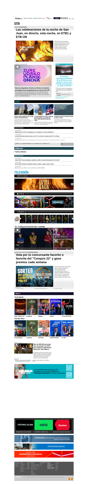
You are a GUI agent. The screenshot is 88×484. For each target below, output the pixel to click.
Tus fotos (64, 143)
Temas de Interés (50, 467)
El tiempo (49, 463)
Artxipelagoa (22, 471)
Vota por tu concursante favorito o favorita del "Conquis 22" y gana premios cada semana (40, 258)
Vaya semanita (17, 466)
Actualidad (28, 463)
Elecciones (49, 465)
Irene (22, 222)
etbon (21, 194)
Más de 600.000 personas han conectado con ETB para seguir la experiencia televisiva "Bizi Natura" (42, 346)
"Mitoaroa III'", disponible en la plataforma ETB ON (62, 98)
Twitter (56, 464)
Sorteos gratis (50, 464)
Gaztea (21, 466)
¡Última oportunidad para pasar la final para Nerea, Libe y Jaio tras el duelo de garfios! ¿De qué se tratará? (33, 249)
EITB (17, 24)
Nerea (59, 222)
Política (28, 465)
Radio (39, 18)
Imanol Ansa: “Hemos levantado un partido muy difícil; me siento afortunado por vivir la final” (37, 160)
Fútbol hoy (32, 463)
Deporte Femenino (34, 469)
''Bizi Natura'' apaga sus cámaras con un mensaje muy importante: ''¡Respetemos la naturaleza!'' (23, 361)
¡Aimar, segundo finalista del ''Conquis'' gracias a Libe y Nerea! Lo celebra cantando (63, 237)
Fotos (41, 464)
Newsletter (57, 462)
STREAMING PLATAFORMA (23, 432)
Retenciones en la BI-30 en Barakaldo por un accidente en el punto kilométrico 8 (34, 132)
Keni (47, 222)
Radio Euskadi (22, 464)
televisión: (17, 462)
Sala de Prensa (50, 468)
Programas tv (17, 464)
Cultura (28, 466)
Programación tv (17, 463)
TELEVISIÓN (21, 172)
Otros (43, 18)
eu (71, 18)
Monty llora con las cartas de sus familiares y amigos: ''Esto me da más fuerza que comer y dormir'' (63, 248)
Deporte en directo (34, 474)
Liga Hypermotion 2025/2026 (35, 466)
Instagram (56, 465)
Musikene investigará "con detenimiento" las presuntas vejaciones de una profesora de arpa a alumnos (40, 140)
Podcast (21, 470)
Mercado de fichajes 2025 (35, 468)
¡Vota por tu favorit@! (20, 288)
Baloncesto (32, 472)
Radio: (21, 462)
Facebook (56, 463)
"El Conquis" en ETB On (58, 288)
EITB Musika (22, 467)
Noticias (25, 18)
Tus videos (64, 144)
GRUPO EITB (64, 18)
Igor (65, 222)
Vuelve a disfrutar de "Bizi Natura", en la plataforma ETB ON (41, 361)
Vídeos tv (16, 465)
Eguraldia (28, 468)
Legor (40, 222)
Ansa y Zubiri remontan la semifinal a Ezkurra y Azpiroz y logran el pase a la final (34, 164)
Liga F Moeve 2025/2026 (34, 465)
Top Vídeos (42, 463)
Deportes (30, 18)
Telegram (56, 466)
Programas (22, 469)
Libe (53, 222)
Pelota (32, 470)
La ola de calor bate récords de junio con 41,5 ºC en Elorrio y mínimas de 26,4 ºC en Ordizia (37, 136)
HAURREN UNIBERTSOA (41, 432)
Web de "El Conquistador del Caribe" (41, 288)
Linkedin (56, 467)
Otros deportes (33, 473)
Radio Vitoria (22, 465)
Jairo (71, 222)
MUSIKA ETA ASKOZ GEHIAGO (61, 432)
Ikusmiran (28, 467)
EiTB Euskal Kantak (23, 468)
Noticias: (28, 462)
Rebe (35, 222)
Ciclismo (32, 471)
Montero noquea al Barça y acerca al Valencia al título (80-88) (29, 168)
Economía (28, 464)
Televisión (35, 18)
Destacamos (22, 176)
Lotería (48, 466)
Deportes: (33, 462)
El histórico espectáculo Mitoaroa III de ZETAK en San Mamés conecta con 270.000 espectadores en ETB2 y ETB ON (64, 81)
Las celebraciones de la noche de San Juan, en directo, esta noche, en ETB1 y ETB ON (43, 33)
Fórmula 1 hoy (33, 467)
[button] (42, 190)
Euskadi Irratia (22, 463)
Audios (41, 465)
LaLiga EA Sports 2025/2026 (35, 464)
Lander (29, 222)
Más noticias (19, 128)
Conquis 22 (21, 212)
